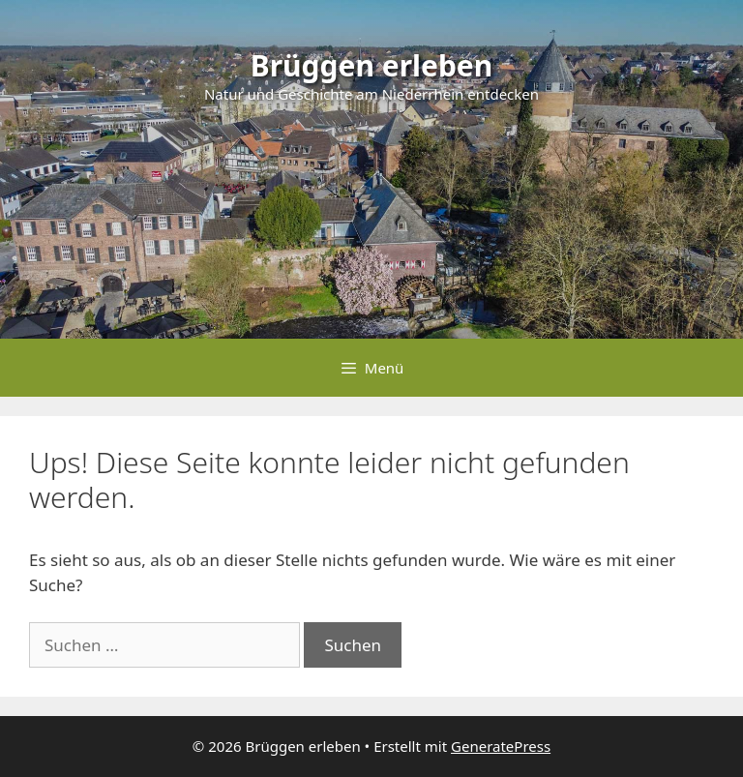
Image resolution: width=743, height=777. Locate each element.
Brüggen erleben (372, 65)
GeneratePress (500, 746)
